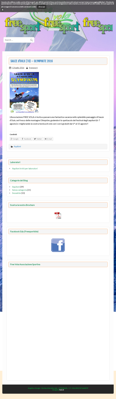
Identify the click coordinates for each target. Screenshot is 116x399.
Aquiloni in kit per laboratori (25, 168)
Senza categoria (19, 190)
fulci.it (61, 390)
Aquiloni (17, 146)
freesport (33, 68)
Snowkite (16, 193)
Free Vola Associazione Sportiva (25, 264)
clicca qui (41, 7)
